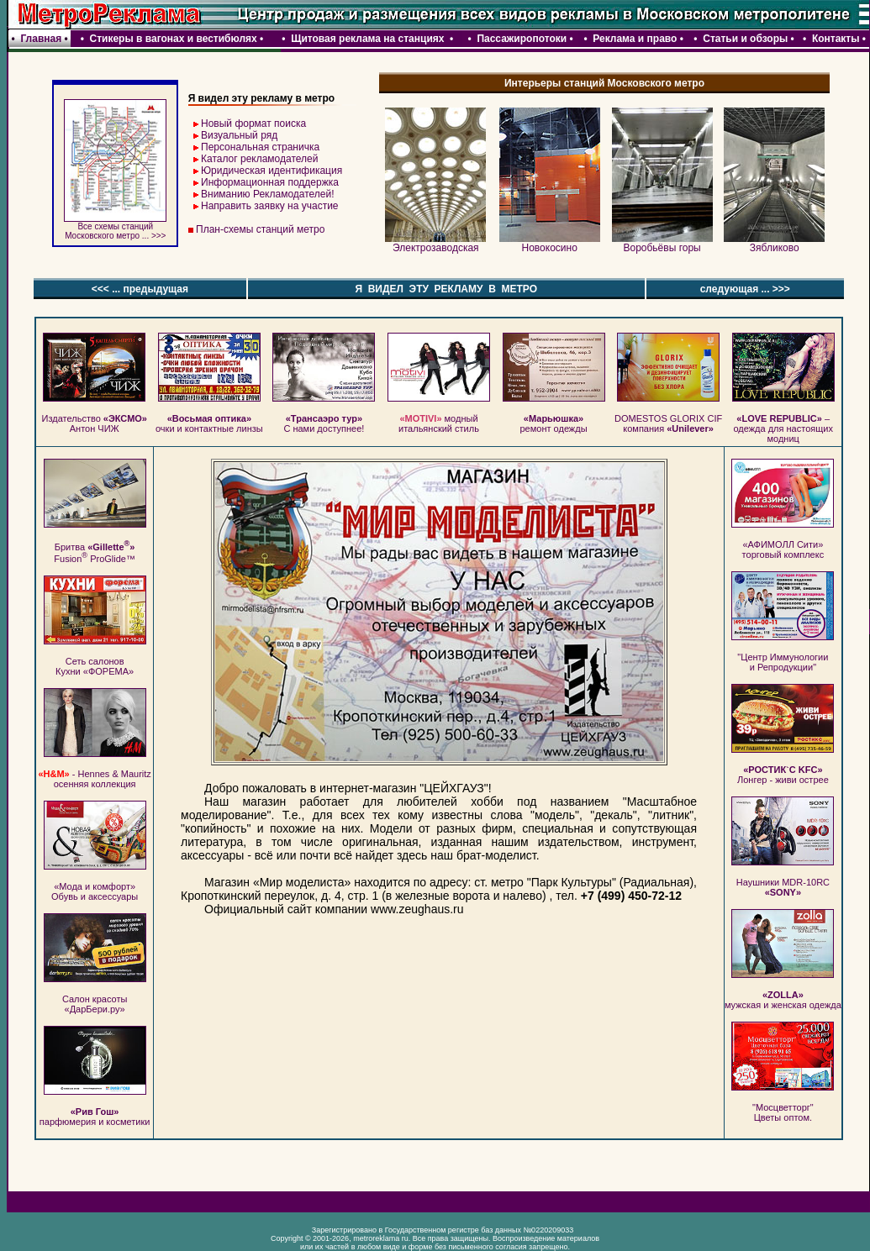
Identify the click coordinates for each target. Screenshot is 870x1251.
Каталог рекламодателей (259, 159)
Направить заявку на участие (270, 206)
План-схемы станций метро (260, 229)
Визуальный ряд (239, 135)
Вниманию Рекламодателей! (268, 194)
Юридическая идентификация (271, 170)
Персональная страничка (260, 147)
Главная (40, 39)
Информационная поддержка (270, 182)
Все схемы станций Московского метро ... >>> (115, 227)
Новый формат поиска (253, 123)
